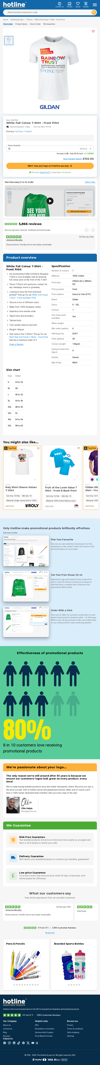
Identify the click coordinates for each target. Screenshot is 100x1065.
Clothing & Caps (17, 20)
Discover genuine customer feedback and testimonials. (28, 230)
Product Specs (21, 24)
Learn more (9, 506)
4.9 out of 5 (43, 928)
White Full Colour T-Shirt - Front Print (50, 20)
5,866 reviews (30, 224)
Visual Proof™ (45, 172)
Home (5, 20)
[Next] (31, 479)
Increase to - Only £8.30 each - (75, 154)
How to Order (35, 24)
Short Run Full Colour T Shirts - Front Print (28, 337)
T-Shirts (29, 20)
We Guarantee (49, 24)
